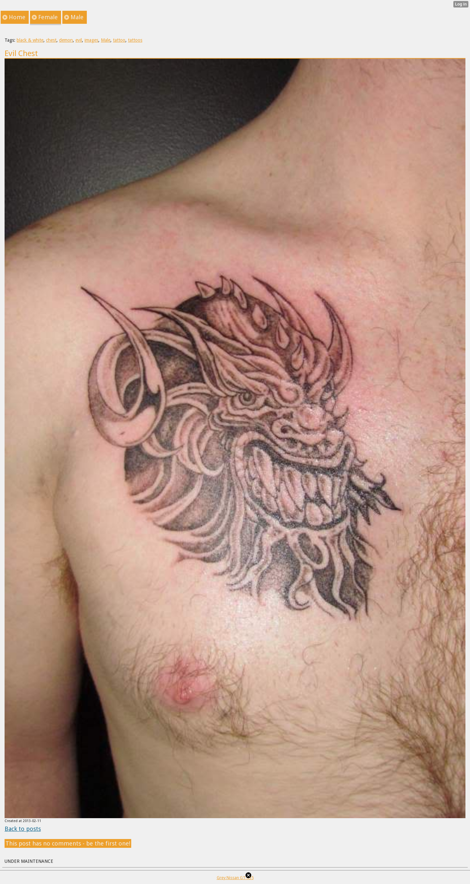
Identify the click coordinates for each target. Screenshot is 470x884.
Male (105, 40)
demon (66, 40)
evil (78, 40)
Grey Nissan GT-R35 (235, 877)
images (91, 40)
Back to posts (23, 828)
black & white (30, 40)
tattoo (119, 40)
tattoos (135, 40)
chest (51, 40)
